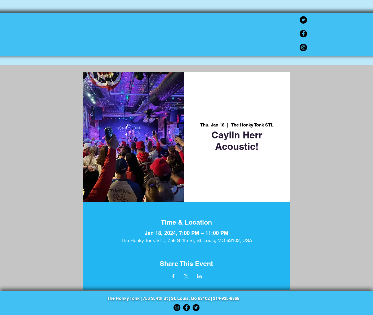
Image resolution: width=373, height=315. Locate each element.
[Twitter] (303, 20)
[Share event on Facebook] (173, 276)
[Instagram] (303, 47)
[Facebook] (303, 33)
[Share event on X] (186, 276)
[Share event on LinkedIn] (199, 276)
